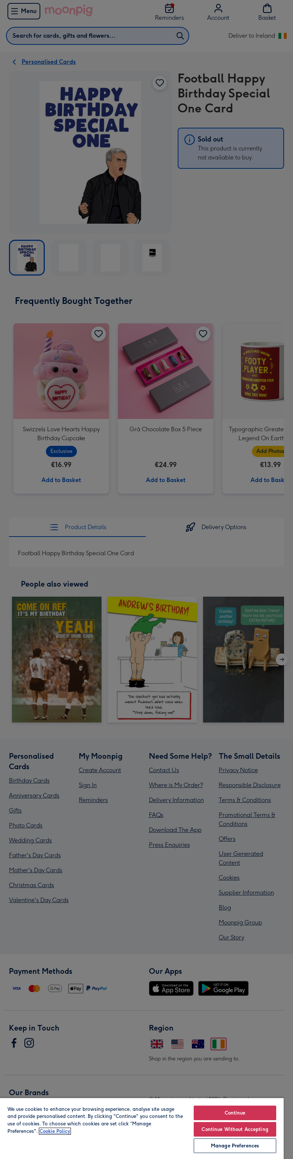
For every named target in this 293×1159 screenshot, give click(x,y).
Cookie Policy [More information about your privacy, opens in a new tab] (55, 1131)
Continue (235, 1113)
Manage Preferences (235, 1146)
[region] (142, 1128)
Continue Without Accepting (235, 1129)
